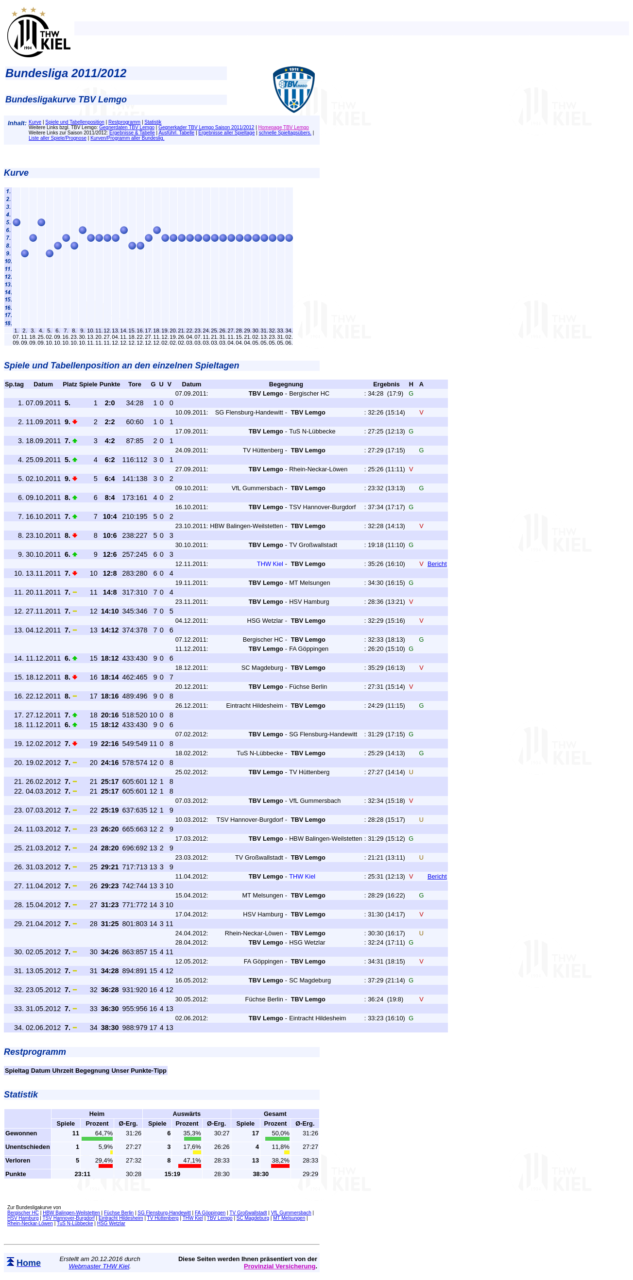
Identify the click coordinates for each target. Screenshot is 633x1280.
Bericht (437, 563)
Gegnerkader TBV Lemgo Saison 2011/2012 (206, 127)
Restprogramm (124, 122)
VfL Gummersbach (291, 1212)
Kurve (35, 122)
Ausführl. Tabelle (176, 132)
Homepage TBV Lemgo (283, 127)
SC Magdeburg (253, 1218)
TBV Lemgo (220, 1218)
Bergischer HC (23, 1212)
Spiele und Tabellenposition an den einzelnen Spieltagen (121, 365)
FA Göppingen (210, 1212)
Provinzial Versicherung (279, 1266)
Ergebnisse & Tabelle (132, 132)
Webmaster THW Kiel (98, 1266)
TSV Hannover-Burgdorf (68, 1218)
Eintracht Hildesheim (121, 1218)
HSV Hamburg (22, 1218)
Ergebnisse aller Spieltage (226, 132)
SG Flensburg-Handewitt (164, 1212)
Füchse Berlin (119, 1212)
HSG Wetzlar (111, 1223)
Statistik (152, 122)
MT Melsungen (289, 1218)
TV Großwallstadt (248, 1212)
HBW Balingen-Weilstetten (71, 1212)
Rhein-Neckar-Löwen (30, 1223)
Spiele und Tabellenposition (74, 122)
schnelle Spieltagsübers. (285, 132)
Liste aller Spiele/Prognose (57, 138)
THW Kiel (193, 1218)
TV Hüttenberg (163, 1218)
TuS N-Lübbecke (75, 1223)
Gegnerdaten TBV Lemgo (126, 127)
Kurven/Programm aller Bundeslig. (127, 138)
